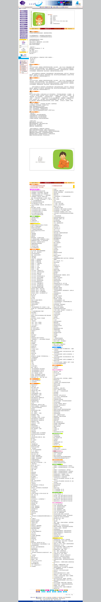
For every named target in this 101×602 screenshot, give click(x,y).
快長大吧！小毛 (57, 444)
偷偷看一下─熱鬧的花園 (36, 262)
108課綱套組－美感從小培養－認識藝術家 (39, 193)
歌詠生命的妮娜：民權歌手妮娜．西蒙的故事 (63, 582)
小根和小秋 (33, 386)
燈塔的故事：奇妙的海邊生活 (60, 405)
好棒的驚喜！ (34, 342)
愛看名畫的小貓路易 (58, 287)
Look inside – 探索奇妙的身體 (37, 280)
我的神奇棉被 (56, 262)
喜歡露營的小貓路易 (58, 289)
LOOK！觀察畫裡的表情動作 (59, 506)
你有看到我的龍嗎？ (35, 459)
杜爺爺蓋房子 (56, 443)
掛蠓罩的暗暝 (56, 419)
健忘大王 (55, 486)
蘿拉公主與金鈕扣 (57, 455)
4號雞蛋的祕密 (57, 329)
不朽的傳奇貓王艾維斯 (58, 577)
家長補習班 (33, 497)
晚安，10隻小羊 (34, 367)
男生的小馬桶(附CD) (35, 302)
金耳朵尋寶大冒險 (57, 483)
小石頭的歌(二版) (57, 381)
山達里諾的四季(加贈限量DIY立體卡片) (61, 458)
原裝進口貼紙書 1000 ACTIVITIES (38, 230)
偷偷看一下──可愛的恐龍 (36, 263)
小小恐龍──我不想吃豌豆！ (59, 204)
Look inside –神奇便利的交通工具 (38, 276)
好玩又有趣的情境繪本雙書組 (37, 213)
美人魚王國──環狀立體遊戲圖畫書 (38, 250)
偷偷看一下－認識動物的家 (36, 259)
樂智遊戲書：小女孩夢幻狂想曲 (37, 237)
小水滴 (32, 364)
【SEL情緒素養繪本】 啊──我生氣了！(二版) (40, 307)
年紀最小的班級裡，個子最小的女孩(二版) (39, 493)
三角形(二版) (33, 529)
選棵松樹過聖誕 (34, 549)
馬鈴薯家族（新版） (35, 414)
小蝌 (55, 200)
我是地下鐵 (56, 420)
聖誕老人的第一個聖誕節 (59, 307)
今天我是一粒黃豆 (35, 349)
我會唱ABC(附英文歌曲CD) (59, 461)
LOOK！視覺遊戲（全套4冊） (37, 373)
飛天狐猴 (33, 510)
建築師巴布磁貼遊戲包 (35, 227)
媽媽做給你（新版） (35, 421)
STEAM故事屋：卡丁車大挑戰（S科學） (62, 210)
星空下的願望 (56, 199)
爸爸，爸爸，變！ (35, 494)
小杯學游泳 (56, 256)
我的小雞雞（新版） (35, 387)
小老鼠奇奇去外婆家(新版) (36, 407)
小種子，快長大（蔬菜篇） (36, 322)
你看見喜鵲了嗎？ (57, 534)
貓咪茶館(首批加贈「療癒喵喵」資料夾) (62, 274)
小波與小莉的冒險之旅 (35, 380)
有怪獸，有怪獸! (57, 447)
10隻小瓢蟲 (33, 257)
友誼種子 (33, 441)
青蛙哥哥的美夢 (57, 324)
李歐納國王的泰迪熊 (58, 235)
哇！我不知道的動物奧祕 (36, 449)
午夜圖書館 (33, 492)
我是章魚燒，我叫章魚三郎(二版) (38, 542)
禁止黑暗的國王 (57, 220)
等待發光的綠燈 (57, 314)
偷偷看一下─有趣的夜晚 (36, 260)
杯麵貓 (55, 336)
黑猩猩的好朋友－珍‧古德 (59, 545)
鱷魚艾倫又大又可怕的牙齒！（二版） (39, 462)
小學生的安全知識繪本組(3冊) (37, 214)
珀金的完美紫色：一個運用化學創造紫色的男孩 (63, 584)
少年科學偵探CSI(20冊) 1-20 (37, 211)
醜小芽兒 (55, 273)
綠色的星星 (56, 249)
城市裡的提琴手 (34, 548)
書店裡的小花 (56, 265)
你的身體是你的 (57, 276)
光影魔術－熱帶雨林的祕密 (36, 456)
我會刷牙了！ (34, 330)
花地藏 (55, 427)
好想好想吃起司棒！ (58, 246)
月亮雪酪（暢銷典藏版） (36, 535)
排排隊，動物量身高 (35, 506)
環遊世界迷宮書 (34, 244)
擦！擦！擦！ (34, 294)
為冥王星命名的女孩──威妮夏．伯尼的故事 (62, 578)
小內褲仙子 (33, 518)
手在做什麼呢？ (34, 366)
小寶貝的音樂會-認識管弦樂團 (37, 287)
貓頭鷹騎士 (56, 272)
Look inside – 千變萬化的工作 (37, 270)
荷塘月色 (33, 479)
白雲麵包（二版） (35, 391)
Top (72, 594)
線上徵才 (24, 61)
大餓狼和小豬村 (34, 522)
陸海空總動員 (34, 358)
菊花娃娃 (33, 408)
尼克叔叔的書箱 (57, 402)
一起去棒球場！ (57, 241)
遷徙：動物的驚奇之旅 (58, 421)
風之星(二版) (56, 372)
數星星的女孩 (56, 379)
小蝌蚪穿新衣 (34, 463)
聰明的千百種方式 (57, 255)
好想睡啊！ (33, 343)
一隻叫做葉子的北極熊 (58, 207)
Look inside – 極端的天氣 (36, 273)
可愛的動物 (33, 233)
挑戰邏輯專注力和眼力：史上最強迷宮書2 (39, 240)
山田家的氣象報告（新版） (36, 393)
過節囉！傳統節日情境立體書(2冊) (38, 375)
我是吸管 (55, 245)
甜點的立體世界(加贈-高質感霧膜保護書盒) (62, 456)
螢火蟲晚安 (33, 476)
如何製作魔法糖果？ (58, 321)
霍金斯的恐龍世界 (35, 400)
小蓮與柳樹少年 (57, 266)
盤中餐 (55, 430)
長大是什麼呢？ (34, 344)
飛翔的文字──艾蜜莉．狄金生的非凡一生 (62, 574)
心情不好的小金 (57, 228)
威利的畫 (55, 440)
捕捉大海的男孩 (57, 426)
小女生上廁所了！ (35, 325)
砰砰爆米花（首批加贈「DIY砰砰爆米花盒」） (40, 356)
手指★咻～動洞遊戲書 (35, 455)
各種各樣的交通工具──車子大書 (60, 283)
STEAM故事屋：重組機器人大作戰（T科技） (63, 211)
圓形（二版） (56, 197)
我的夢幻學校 (56, 269)
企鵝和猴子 (56, 439)
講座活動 (24, 66)
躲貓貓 (32, 541)
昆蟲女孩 (55, 571)
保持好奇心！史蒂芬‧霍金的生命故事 (61, 570)
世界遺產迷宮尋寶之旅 (35, 527)
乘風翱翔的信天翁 (57, 237)
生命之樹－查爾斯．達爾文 (59, 542)
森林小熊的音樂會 (57, 221)
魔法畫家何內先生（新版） (59, 518)
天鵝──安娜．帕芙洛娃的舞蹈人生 (61, 552)
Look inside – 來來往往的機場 (37, 277)
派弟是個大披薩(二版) (58, 442)
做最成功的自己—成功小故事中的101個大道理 (63, 500)
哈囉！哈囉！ (34, 469)
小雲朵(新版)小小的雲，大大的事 (38, 417)
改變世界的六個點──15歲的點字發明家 (62, 557)
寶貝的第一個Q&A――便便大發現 (37, 288)
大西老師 (55, 248)
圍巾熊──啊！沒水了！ (36, 465)
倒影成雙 (55, 521)
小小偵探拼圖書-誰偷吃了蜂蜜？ (37, 311)
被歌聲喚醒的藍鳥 (57, 238)
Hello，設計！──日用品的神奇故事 (61, 390)
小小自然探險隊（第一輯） (59, 489)
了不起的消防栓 (57, 312)
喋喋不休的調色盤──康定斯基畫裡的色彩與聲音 (63, 526)
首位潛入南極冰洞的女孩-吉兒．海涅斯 (61, 572)
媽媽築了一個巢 (34, 559)
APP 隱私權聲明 (67, 597)
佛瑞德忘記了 (34, 536)
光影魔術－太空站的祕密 (36, 458)
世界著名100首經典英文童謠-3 (60, 462)
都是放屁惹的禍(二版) (35, 399)
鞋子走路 (33, 298)
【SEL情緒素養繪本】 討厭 (59, 300)
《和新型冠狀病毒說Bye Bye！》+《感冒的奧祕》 (41, 195)
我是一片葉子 (34, 319)
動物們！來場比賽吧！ (58, 277)
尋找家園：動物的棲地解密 (59, 423)
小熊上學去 (33, 532)
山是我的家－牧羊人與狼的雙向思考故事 (62, 382)
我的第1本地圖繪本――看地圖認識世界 (39, 406)
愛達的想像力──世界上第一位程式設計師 (62, 555)
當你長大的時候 (57, 385)
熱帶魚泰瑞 (33, 538)
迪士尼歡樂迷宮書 (35, 247)
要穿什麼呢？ (34, 335)
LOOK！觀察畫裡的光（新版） (60, 509)
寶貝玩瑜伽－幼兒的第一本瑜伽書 (38, 318)
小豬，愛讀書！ (34, 411)
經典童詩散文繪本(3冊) (58, 345)
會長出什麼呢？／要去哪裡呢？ (60, 341)
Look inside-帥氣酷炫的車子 (36, 281)
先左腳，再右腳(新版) (35, 396)
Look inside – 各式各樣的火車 (37, 284)
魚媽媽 (55, 189)
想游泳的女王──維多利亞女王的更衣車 (62, 556)
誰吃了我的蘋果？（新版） (36, 428)
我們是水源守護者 (57, 398)
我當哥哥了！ (34, 482)
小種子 (32, 363)
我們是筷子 (56, 244)
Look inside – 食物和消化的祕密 (37, 271)
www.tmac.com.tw (28, 7)
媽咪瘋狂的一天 (34, 477)
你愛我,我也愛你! (34, 304)
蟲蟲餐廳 (55, 317)
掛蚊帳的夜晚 (56, 417)
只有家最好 (33, 566)
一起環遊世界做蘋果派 (58, 338)
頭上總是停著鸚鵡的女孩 (36, 531)
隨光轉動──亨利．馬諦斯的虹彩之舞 (61, 525)
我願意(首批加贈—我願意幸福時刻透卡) (62, 410)
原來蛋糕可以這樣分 (58, 325)
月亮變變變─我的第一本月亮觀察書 (38, 432)
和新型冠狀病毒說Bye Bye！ (59, 217)
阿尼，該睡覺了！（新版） (36, 413)
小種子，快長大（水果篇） (36, 323)
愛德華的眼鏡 (56, 225)
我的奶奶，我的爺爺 (58, 298)
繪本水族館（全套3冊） (36, 207)
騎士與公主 (33, 442)
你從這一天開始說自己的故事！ (60, 389)
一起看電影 (33, 555)
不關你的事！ (34, 256)
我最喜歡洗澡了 (34, 384)
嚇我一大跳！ (34, 340)
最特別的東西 (56, 434)
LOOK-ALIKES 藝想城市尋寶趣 (60, 511)
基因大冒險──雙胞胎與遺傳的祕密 (61, 232)
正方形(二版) (33, 539)
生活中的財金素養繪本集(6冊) (60, 363)
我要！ (32, 361)
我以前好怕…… (34, 534)
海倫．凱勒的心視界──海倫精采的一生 (62, 547)
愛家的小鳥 (56, 194)
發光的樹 (55, 386)
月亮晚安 (33, 297)
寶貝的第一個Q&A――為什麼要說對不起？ (39, 293)
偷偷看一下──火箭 (35, 266)
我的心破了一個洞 (57, 371)
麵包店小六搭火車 (57, 206)
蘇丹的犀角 (56, 393)
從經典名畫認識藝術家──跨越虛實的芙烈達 (62, 532)
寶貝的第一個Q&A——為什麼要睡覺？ (38, 291)
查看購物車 (66, 7)
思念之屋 (33, 556)
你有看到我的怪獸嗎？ (35, 461)
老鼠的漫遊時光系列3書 (58, 431)
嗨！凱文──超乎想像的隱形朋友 (37, 546)
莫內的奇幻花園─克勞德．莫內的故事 (61, 513)
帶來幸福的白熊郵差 (35, 528)
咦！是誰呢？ (34, 439)
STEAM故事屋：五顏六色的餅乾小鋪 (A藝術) (63, 209)
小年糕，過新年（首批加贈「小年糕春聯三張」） (64, 310)
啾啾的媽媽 (56, 322)
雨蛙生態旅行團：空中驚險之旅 (37, 418)
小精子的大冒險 (34, 389)
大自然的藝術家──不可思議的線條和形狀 (62, 196)
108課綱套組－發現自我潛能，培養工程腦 (39, 192)
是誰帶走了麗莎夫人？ (58, 533)
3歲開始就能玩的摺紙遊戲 (36, 243)
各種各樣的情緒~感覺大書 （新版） (38, 437)
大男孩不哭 (56, 224)
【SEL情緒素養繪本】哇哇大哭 (37, 371)
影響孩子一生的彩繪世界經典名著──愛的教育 (63, 472)
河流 (55, 376)
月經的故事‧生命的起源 (58, 399)
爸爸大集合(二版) (34, 453)
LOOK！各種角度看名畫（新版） (60, 505)
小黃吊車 (33, 354)
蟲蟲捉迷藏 (33, 472)
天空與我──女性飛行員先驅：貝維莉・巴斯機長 (63, 575)
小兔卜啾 (33, 435)
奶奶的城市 (33, 496)
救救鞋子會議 (56, 487)
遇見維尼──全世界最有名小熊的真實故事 (39, 487)
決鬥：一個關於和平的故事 (59, 414)
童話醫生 (55, 333)
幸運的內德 (33, 431)
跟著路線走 (33, 473)
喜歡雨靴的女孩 (34, 508)
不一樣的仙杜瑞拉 (35, 562)
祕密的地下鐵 (56, 588)
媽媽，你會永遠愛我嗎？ (36, 480)
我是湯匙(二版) (34, 503)
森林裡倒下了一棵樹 (58, 407)
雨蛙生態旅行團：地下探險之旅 (37, 484)
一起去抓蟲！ (34, 448)
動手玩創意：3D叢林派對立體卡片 (38, 241)
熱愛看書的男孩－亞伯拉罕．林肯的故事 (62, 539)
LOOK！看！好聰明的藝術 (59, 512)
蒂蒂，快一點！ (57, 230)
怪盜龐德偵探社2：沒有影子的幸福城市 (62, 475)
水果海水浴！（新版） (35, 422)
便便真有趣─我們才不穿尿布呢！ (38, 337)
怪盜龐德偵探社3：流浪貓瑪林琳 (60, 476)
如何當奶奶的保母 (35, 545)
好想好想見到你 (57, 231)
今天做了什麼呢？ (57, 331)
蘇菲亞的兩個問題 (57, 201)
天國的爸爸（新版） (35, 401)
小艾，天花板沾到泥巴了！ (36, 565)
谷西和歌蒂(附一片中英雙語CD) (60, 449)
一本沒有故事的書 (57, 215)
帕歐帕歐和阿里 (57, 485)
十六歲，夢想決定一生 (58, 493)
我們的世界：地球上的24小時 (60, 395)
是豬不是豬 (56, 193)
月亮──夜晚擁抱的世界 (58, 222)
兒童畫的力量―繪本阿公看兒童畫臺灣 (61, 516)
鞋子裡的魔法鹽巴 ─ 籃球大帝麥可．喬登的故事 (63, 540)
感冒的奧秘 (33, 219)
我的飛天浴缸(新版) (35, 446)
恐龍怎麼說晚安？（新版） (36, 394)
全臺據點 (54, 7)
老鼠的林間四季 (57, 406)
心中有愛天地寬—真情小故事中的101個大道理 (63, 498)
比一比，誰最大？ (35, 451)
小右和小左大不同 (57, 302)
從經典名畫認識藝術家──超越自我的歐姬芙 (62, 530)
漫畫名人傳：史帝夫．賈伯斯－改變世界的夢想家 (64, 543)
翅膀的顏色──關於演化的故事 (60, 416)
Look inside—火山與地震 (36, 274)
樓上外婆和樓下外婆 (58, 437)
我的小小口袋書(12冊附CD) (36, 300)
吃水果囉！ (33, 351)
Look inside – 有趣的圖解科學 (37, 283)
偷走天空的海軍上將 (58, 311)
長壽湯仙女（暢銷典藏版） (36, 525)
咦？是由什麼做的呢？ (35, 329)
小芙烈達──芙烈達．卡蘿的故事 (60, 527)
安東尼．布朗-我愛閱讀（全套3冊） (38, 374)
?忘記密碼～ (23, 49)
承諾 (32, 470)
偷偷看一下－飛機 (35, 269)
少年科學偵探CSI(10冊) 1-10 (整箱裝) (38, 208)
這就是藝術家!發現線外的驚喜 (60, 308)
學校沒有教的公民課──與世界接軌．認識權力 (63, 378)
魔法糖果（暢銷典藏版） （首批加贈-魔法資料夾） (64, 192)
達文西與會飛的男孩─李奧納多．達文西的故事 (63, 515)
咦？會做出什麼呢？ (35, 327)
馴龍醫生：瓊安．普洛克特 (59, 585)
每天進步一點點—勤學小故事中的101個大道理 (63, 496)
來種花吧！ (33, 336)
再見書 (32, 333)
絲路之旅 (55, 368)
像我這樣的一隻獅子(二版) (59, 218)
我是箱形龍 (33, 504)
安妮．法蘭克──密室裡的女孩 (60, 550)
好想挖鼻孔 (56, 326)
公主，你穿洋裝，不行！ (59, 260)
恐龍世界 (33, 236)
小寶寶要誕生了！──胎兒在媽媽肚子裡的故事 (40, 339)
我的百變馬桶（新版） (35, 445)
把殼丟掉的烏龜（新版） (36, 410)
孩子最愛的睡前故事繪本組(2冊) (37, 202)
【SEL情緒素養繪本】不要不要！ (38, 370)
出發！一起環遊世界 (58, 453)
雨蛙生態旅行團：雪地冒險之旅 (37, 420)
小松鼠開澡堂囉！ (35, 357)
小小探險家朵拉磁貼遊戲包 (36, 229)
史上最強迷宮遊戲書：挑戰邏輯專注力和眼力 (40, 239)
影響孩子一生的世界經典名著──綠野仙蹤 (62, 469)
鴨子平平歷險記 (34, 466)
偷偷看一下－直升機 (35, 264)
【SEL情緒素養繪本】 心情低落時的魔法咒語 (63, 301)
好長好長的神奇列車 (35, 253)
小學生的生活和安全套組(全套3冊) (38, 191)
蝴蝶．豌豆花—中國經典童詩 (59, 344)
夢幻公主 (33, 232)
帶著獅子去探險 (57, 286)
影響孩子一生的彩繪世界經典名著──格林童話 (63, 465)
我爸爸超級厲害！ (35, 425)
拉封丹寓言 (33, 430)
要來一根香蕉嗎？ (57, 242)
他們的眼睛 (56, 392)
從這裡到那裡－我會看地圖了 (60, 304)
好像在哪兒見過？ (57, 234)
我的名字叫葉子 (34, 468)
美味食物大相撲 (57, 279)
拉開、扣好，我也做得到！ (36, 252)
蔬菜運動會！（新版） (35, 415)
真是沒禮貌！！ (34, 312)
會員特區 (43, 7)
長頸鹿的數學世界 (57, 293)
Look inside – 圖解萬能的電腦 (37, 285)
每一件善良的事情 (57, 374)
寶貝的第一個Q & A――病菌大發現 (38, 290)
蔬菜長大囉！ (34, 353)
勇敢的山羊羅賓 (57, 383)
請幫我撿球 (56, 294)
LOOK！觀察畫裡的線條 (58, 508)
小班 (55, 263)
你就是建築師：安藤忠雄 (59, 536)
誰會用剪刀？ (34, 347)
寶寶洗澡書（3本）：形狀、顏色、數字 (39, 377)
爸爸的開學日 (56, 239)
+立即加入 (24, 51)
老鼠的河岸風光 (57, 412)
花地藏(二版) (56, 429)
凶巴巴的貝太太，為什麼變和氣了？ (38, 499)
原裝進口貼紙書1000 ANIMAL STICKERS (39, 225)
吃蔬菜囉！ (33, 350)
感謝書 (32, 332)
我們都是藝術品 (57, 529)
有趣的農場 (33, 234)
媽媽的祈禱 (33, 513)
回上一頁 (68, 594)
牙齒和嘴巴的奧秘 (35, 217)
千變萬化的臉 (34, 220)
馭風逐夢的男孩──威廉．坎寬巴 (60, 549)
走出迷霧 (55, 375)
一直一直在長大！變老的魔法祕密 (60, 396)
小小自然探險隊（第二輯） (59, 490)
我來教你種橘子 (34, 301)
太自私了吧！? (34, 314)
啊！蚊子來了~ (57, 318)
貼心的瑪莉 (33, 500)
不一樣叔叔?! (33, 489)
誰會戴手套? (33, 346)
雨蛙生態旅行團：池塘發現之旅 (37, 397)
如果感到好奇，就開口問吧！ (60, 388)
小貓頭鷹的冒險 (34, 444)
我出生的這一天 (57, 227)
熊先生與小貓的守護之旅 (59, 339)
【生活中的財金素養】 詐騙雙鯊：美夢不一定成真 (64, 362)
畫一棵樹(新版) (34, 486)
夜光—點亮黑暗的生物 (58, 305)
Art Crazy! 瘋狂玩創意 (58, 504)
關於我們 (48, 7)
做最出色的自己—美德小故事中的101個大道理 (63, 499)
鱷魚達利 (55, 251)
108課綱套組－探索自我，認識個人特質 (39, 196)
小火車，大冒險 (34, 551)
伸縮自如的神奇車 (57, 280)
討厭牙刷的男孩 (34, 511)
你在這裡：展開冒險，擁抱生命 (60, 403)
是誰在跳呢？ (34, 326)
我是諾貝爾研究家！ (35, 563)
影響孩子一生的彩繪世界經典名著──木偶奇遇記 (63, 471)
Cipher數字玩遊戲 (34, 246)
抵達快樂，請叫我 (57, 424)
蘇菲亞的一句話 (34, 490)
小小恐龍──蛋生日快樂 (58, 203)
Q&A (23, 64)
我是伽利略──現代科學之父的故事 (61, 566)
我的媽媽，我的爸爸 (58, 295)
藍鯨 (32, 514)
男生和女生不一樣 (35, 221)
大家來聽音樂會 (57, 436)
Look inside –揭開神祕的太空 (37, 278)
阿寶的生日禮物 (34, 475)
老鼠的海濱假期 (57, 413)
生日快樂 (55, 335)
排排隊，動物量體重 (35, 507)
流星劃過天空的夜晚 (35, 520)
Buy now (70, 28)
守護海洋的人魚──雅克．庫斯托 (60, 553)
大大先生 (55, 253)
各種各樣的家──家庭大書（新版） (38, 404)
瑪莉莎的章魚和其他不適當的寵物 (38, 434)
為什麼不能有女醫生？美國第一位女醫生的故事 (63, 546)
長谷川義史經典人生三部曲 (36, 203)
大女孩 (55, 319)
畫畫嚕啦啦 (33, 424)
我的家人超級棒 (57, 270)
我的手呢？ (33, 295)
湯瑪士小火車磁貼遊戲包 (36, 226)
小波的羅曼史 (34, 381)
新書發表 (24, 68)
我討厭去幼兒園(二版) (35, 427)
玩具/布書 (60, 7)
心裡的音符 (33, 483)
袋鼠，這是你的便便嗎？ (36, 254)
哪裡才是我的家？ (35, 557)
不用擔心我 (56, 315)
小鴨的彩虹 (33, 320)
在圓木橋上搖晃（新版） (36, 390)
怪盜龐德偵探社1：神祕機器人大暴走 (61, 474)
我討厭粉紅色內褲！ (58, 332)
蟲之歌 (32, 403)
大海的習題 (56, 366)
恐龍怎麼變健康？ (35, 501)
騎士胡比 (33, 438)
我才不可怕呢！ (57, 281)
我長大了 (33, 305)
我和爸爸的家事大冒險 (58, 328)
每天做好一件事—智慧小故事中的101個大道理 (63, 495)
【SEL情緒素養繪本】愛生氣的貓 (38, 368)
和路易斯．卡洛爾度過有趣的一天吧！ (61, 564)
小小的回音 (56, 267)
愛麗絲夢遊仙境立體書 (58, 452)
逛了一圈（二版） (57, 519)
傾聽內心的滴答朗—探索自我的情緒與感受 (62, 409)
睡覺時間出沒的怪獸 (58, 252)
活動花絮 (24, 69)
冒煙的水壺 (33, 524)
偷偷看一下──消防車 (35, 267)
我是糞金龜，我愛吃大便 (59, 190)
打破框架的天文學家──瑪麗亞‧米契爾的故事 (62, 586)
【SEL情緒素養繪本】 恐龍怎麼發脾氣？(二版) (40, 544)
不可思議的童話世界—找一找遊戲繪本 (61, 284)
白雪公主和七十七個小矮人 (36, 560)
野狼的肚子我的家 (35, 521)
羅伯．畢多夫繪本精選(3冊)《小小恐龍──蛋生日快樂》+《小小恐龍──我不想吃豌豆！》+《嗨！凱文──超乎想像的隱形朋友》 (41, 199)
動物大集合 (33, 360)
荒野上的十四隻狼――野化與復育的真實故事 (62, 400)
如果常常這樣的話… (35, 452)
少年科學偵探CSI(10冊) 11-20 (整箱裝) (39, 210)
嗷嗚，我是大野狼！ (58, 297)
